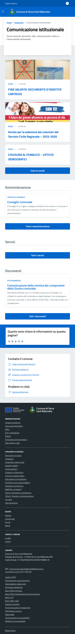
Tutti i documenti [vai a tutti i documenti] (37, 316)
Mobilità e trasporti (13, 489)
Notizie (8, 515)
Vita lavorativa (11, 502)
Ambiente (9, 458)
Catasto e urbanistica (14, 472)
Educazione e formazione (15, 479)
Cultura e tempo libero (14, 475)
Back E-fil (9, 597)
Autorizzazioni (11, 469)
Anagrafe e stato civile (14, 462)
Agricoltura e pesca (13, 455)
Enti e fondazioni (12, 432)
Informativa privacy (13, 611)
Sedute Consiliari (12, 604)
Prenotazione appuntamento (17, 580)
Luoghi (8, 538)
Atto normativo (14, 280)
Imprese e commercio (14, 485)
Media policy (10, 630)
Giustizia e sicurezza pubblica (17, 482)
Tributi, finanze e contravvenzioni (19, 496)
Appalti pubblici (11, 465)
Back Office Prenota (13, 590)
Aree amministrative (14, 426)
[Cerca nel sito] (67, 12)
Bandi (11, 126)
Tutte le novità (37, 170)
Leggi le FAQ (10, 577)
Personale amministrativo (16, 439)
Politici (8, 436)
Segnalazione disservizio (15, 583)
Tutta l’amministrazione (37, 226)
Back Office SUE (12, 600)
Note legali (9, 614)
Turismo (8, 499)
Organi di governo (12, 422)
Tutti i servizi (37, 255)
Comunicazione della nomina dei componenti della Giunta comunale (36, 287)
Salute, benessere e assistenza (18, 492)
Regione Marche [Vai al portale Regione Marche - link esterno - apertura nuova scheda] (11, 3)
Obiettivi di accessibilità (15, 621)
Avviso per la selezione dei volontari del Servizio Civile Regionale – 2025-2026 (33, 134)
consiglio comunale (16, 197)
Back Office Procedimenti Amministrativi (22, 594)
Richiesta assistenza (13, 587)
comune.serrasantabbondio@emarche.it (26, 568)
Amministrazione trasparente (17, 607)
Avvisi (11, 84)
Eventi (8, 541)
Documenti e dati (12, 442)
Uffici (7, 429)
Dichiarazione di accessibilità (17, 617)
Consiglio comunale (19, 202)
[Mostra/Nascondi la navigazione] (3, 11)
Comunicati (10, 518)
